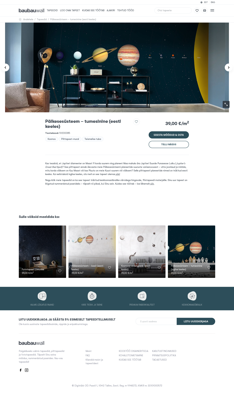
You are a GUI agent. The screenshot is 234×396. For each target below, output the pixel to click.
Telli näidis (168, 144)
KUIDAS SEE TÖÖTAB (97, 10)
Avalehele (26, 19)
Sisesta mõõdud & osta (169, 135)
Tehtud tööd (129, 10)
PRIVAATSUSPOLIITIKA (164, 356)
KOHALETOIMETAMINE (131, 356)
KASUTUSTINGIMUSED (164, 352)
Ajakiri (114, 10)
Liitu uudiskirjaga (196, 322)
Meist (88, 352)
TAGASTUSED (159, 360)
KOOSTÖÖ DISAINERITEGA (133, 352)
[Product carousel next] (227, 67)
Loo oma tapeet (73, 10)
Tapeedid (55, 10)
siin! (117, 174)
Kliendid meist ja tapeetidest (94, 362)
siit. (152, 183)
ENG (213, 2)
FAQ (88, 356)
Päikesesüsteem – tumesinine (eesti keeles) (73, 19)
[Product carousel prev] (7, 67)
